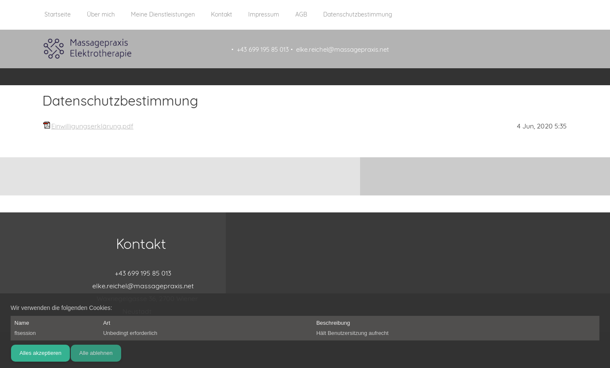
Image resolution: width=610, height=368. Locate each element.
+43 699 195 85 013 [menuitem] (263, 49)
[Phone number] (141, 273)
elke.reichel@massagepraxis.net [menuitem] (342, 49)
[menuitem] (57, 19)
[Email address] (141, 285)
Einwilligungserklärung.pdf (92, 126)
